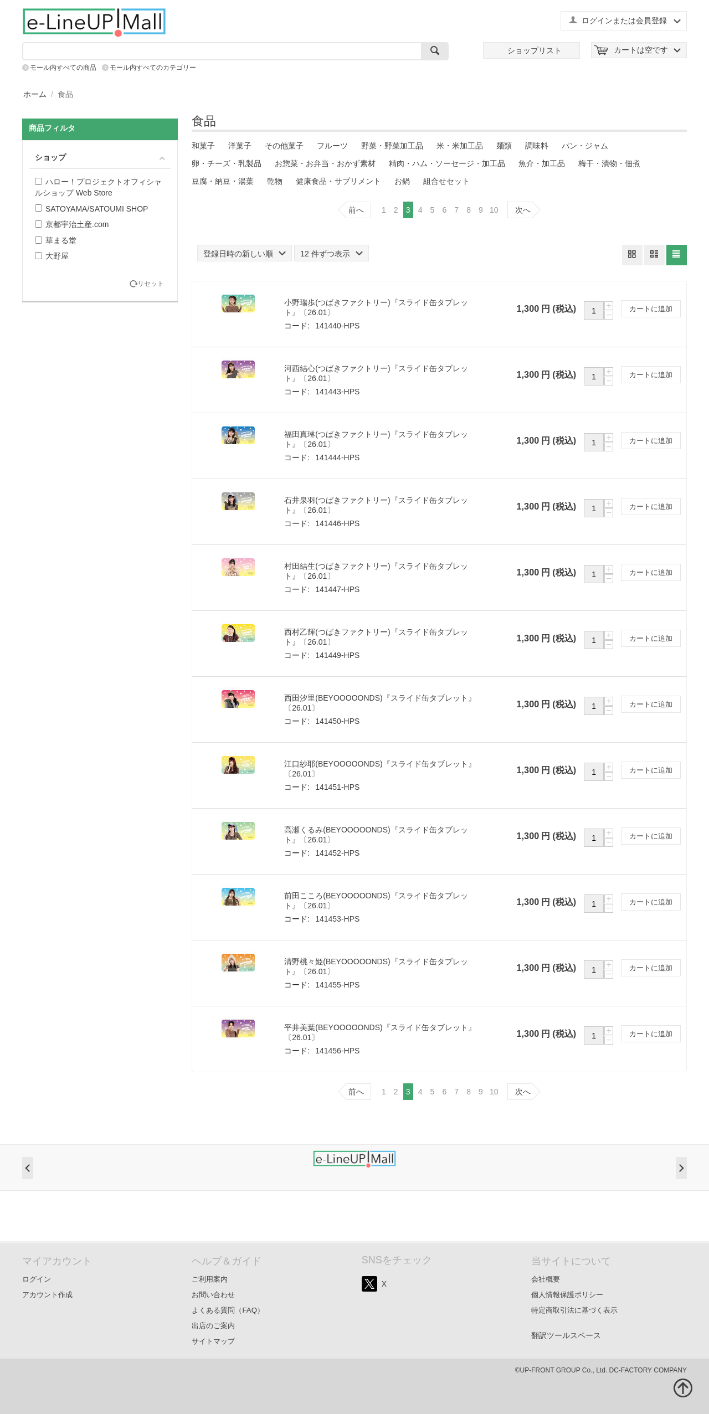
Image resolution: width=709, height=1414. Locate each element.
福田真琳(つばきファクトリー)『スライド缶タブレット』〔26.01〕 (375, 439)
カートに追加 (650, 309)
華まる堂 (55, 240)
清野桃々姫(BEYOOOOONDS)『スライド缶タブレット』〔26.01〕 (375, 966)
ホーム (35, 94)
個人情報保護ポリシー (567, 1294)
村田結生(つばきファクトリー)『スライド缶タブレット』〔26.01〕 (375, 571)
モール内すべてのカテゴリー (153, 67)
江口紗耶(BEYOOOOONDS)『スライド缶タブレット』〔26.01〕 (379, 768)
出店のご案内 (213, 1326)
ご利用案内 (210, 1279)
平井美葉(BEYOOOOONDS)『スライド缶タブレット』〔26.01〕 (379, 1032)
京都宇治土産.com (72, 224)
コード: (297, 325)
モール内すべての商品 (63, 67)
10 (494, 209)
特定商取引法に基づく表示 (574, 1310)
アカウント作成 (47, 1294)
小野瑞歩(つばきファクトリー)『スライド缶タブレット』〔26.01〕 (375, 307)
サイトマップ (213, 1341)
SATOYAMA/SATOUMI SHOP (91, 208)
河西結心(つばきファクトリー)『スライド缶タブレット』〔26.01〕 (375, 373)
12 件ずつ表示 (331, 253)
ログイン (36, 1279)
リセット (150, 284)
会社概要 (545, 1279)
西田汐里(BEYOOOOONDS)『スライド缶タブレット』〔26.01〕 (379, 702)
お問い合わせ (213, 1294)
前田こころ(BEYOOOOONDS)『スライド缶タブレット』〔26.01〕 (375, 900)
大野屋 (52, 255)
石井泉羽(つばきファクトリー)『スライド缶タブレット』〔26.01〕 (375, 505)
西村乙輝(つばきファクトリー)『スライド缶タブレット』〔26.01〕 (375, 637)
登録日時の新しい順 (244, 253)
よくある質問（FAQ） (228, 1310)
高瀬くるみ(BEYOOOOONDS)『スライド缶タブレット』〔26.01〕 (375, 834)
